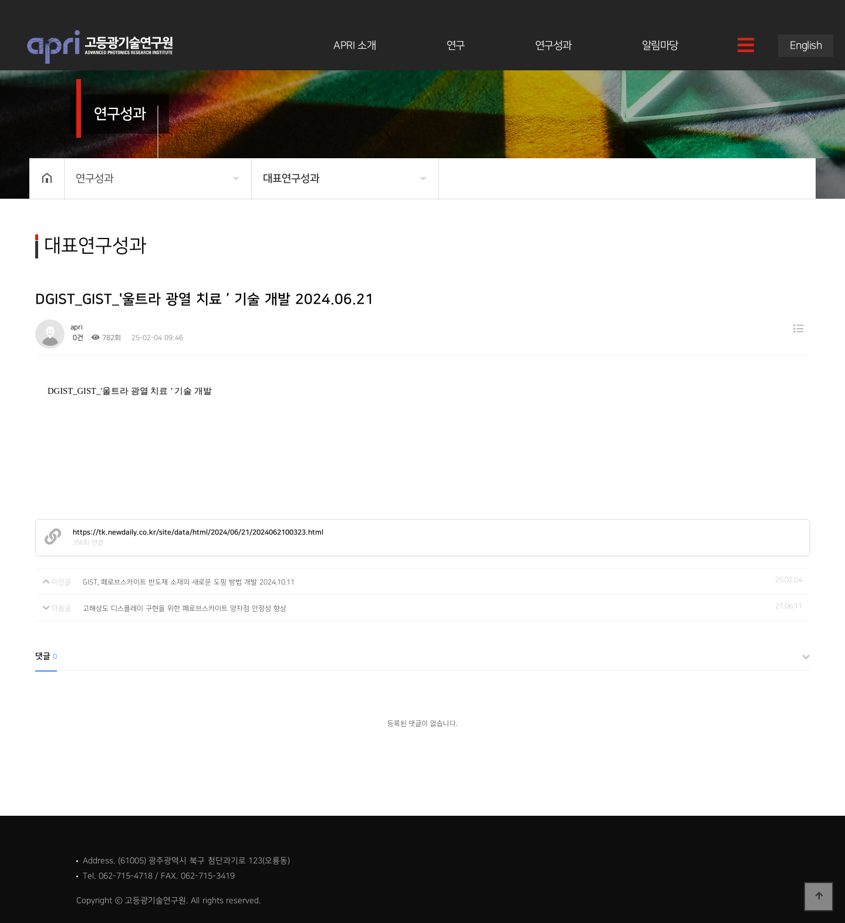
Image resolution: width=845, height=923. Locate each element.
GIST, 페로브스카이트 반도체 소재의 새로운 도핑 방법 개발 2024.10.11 (189, 582)
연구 (456, 45)
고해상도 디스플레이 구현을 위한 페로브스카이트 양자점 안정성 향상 (184, 608)
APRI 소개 (354, 45)
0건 (76, 338)
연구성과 (553, 45)
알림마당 (660, 45)
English (806, 45)
